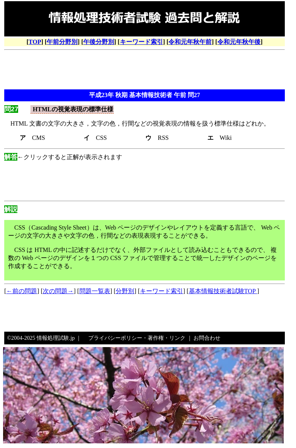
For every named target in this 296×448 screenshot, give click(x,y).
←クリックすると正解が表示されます (63, 157)
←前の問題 (21, 291)
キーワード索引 (141, 42)
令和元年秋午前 (190, 42)
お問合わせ (206, 338)
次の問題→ (58, 291)
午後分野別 (98, 42)
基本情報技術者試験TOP (223, 291)
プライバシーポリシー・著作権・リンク (136, 338)
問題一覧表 (94, 291)
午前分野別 (62, 42)
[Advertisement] (144, 70)
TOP (35, 42)
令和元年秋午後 (239, 42)
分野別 (125, 291)
